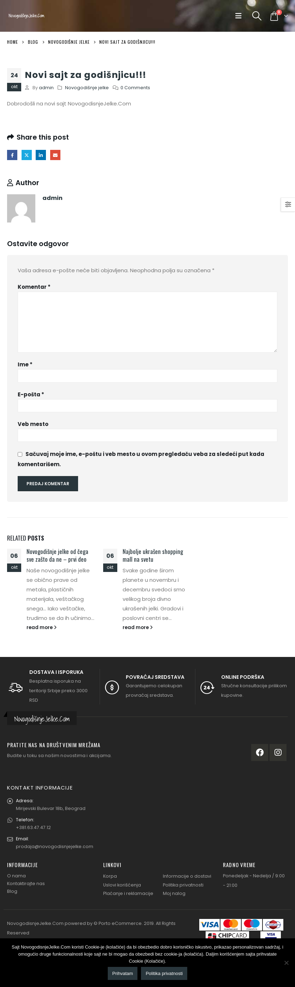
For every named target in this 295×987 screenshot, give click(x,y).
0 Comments (135, 88)
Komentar (34, 287)
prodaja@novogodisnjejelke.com (54, 846)
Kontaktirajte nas (26, 884)
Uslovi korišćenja (122, 885)
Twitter (27, 155)
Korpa (110, 876)
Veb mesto (33, 424)
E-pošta (31, 394)
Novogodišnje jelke (87, 88)
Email (55, 155)
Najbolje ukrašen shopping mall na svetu (153, 555)
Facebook (12, 155)
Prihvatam (122, 973)
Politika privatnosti (183, 885)
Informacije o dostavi (187, 876)
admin (46, 88)
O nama (16, 876)
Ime (25, 364)
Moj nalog (174, 893)
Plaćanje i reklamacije (128, 893)
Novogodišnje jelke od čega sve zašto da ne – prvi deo (57, 555)
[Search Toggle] (257, 15)
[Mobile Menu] (240, 16)
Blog (12, 891)
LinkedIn (41, 155)
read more (41, 627)
